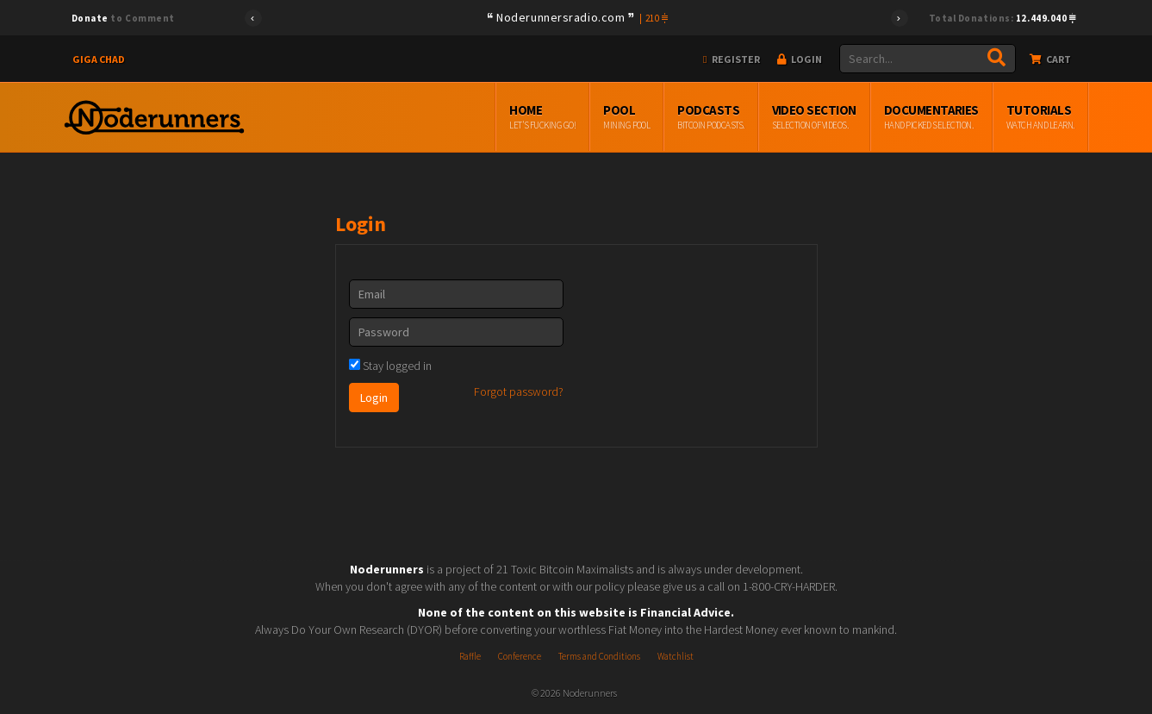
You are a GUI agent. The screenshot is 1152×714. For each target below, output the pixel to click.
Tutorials (1040, 117)
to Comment (123, 18)
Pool (626, 117)
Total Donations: (1002, 18)
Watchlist (675, 656)
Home (542, 117)
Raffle (470, 656)
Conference (519, 656)
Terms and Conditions (599, 656)
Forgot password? (519, 391)
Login (799, 59)
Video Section (814, 117)
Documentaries (931, 117)
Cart (1050, 59)
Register (731, 59)
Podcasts (710, 117)
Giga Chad (98, 59)
